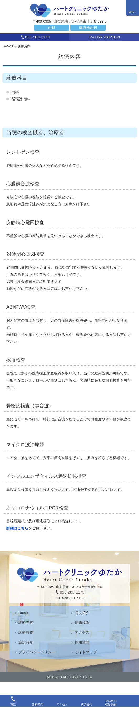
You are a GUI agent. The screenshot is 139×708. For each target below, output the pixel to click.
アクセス (82, 632)
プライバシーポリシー (36, 652)
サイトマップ (86, 652)
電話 (13, 704)
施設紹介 (25, 642)
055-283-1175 (37, 37)
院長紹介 (82, 613)
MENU (133, 12)
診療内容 (25, 622)
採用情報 (82, 642)
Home (23, 613)
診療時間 (25, 632)
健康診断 (82, 622)
